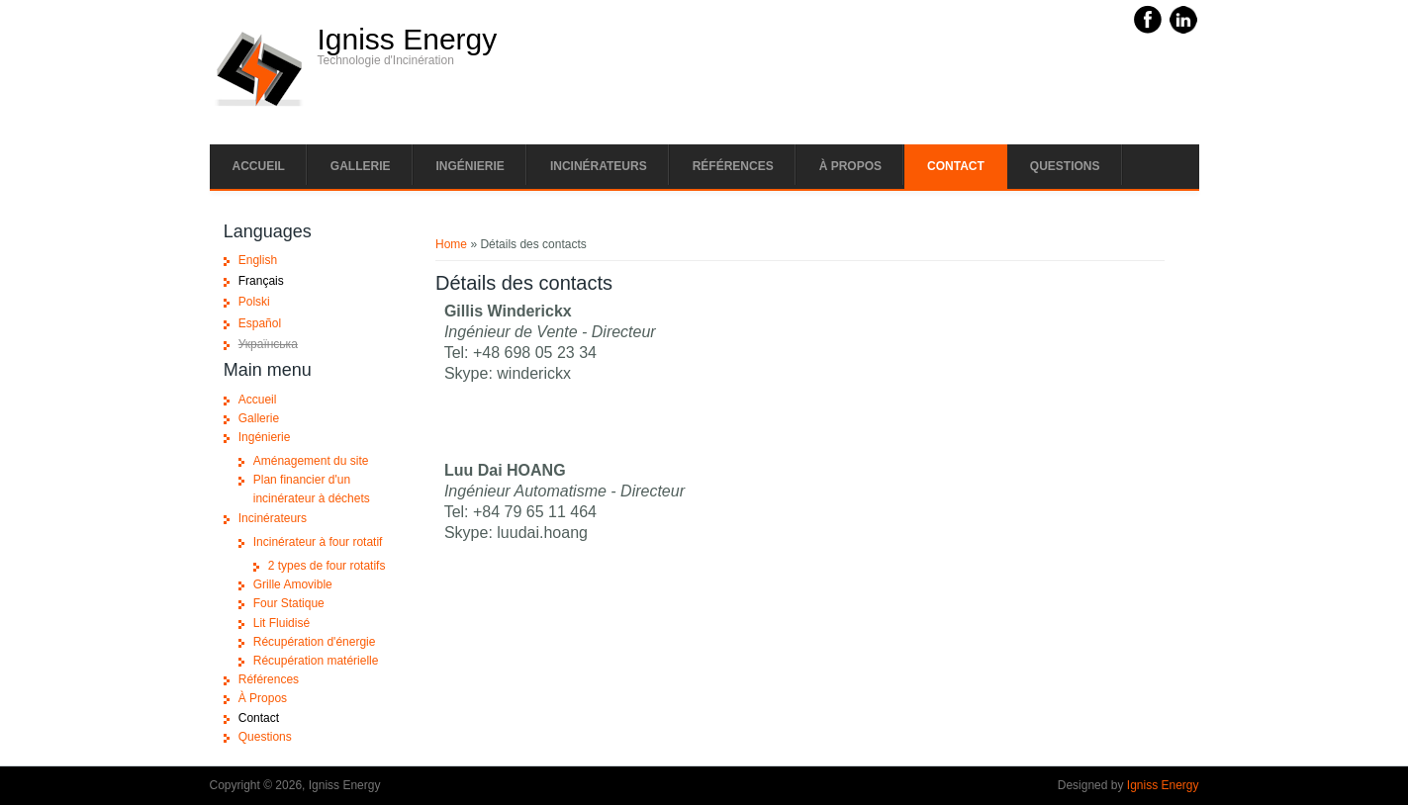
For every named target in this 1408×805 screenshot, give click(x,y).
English (257, 260)
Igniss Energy (408, 39)
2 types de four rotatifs (327, 566)
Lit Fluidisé (281, 623)
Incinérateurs (598, 166)
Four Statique (289, 603)
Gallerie (360, 166)
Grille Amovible (292, 584)
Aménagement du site (311, 461)
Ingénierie (470, 166)
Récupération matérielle (316, 661)
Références (733, 166)
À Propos (850, 166)
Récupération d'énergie (314, 642)
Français (261, 281)
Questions (1065, 166)
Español (259, 323)
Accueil (259, 166)
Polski (254, 302)
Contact (956, 166)
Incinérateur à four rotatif (318, 542)
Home (451, 244)
